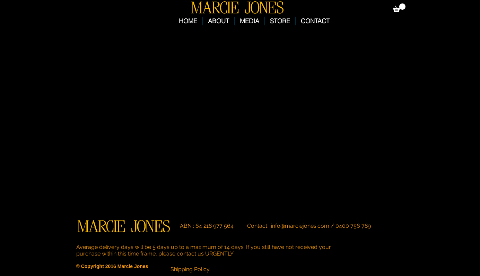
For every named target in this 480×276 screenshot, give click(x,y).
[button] (399, 7)
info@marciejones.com (300, 226)
